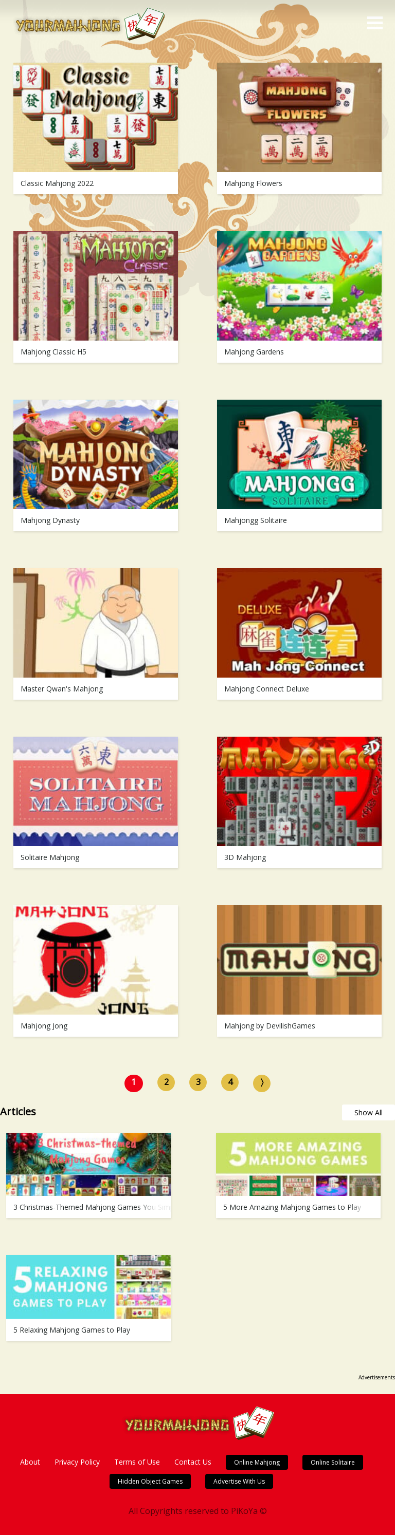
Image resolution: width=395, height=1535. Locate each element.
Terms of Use (137, 1462)
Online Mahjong (257, 1462)
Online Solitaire (333, 1462)
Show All (368, 1112)
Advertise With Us (239, 1481)
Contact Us (192, 1462)
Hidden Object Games (150, 1481)
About (30, 1462)
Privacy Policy (77, 1462)
